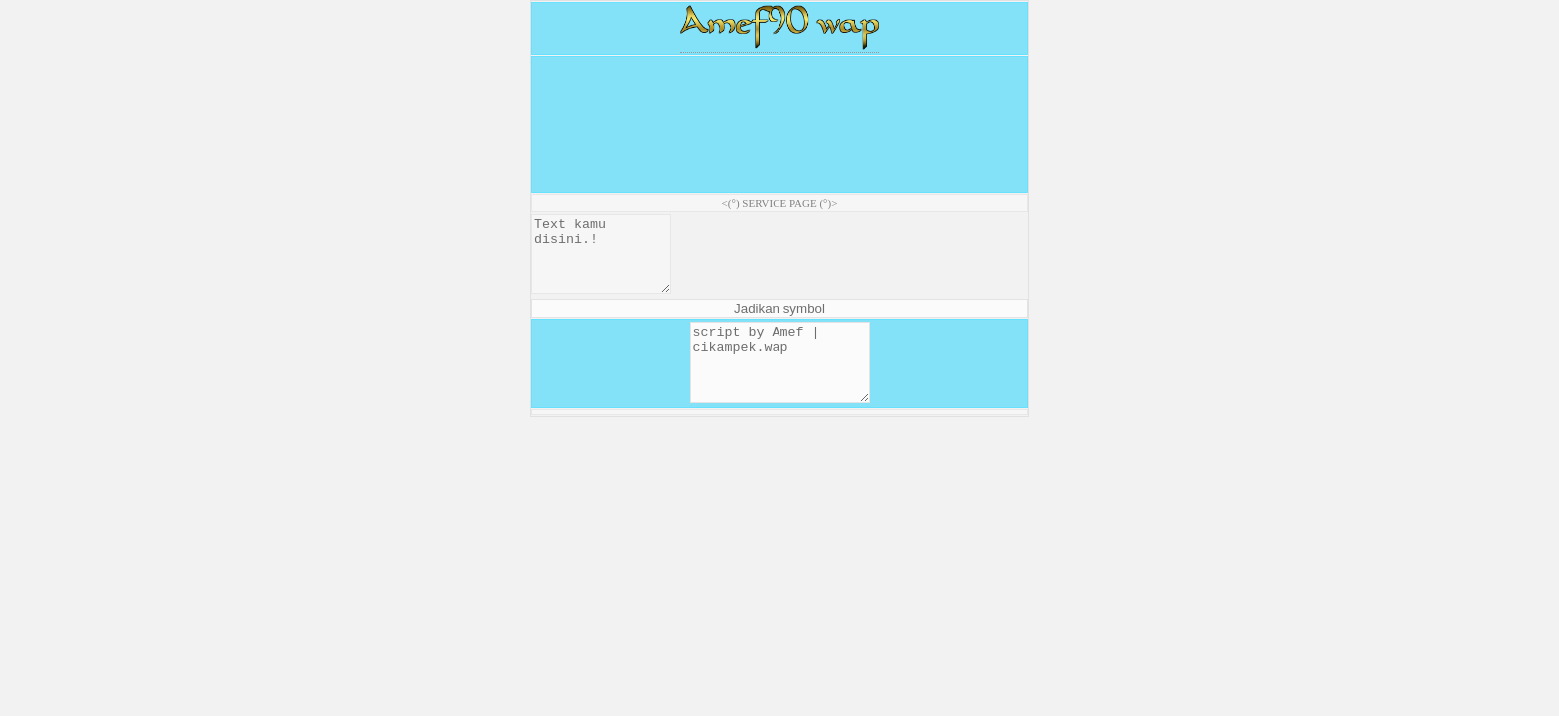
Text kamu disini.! (608, 261)
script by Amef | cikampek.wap (780, 385)
